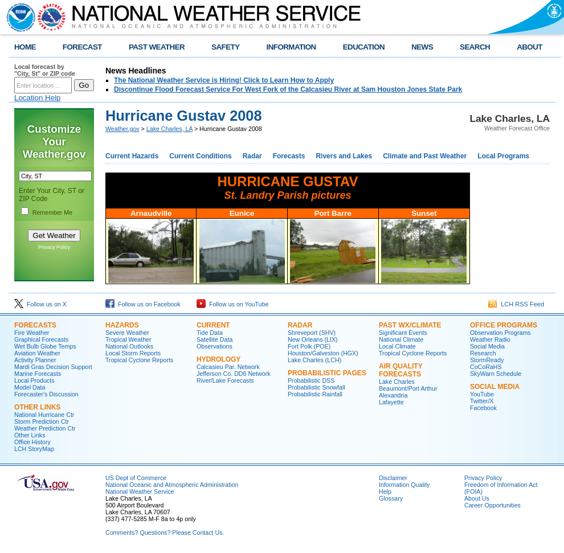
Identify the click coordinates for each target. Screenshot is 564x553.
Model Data (30, 387)
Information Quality (404, 484)
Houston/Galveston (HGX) (323, 353)
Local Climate (397, 346)
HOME (25, 47)
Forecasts (289, 156)
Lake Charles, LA (169, 128)
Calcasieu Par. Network (228, 366)
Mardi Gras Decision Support (53, 366)
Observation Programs (500, 332)
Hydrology (218, 359)
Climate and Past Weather (425, 156)
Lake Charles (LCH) (314, 360)
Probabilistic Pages (327, 373)
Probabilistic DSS (311, 380)
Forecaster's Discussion (46, 394)
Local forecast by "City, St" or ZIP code (44, 70)
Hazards (122, 325)
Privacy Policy (54, 247)
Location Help (37, 97)
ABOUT (529, 47)
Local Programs (503, 156)
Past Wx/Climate (410, 325)
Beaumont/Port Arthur (408, 388)
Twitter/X (481, 401)
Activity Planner (35, 360)
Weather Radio (490, 339)
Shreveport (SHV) (312, 332)
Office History (32, 442)
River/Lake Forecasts (225, 380)
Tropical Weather (128, 339)
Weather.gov (122, 128)
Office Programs (503, 325)
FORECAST (82, 47)
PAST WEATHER (157, 47)
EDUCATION (364, 47)
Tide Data (210, 332)
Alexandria (393, 395)
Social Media (487, 346)
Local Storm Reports (133, 353)
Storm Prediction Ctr (41, 421)
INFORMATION (291, 47)
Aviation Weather (37, 353)
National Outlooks (129, 346)
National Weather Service (139, 491)
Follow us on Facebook (143, 304)
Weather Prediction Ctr (45, 428)
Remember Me (52, 212)
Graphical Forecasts (41, 339)
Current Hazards (131, 156)
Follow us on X (40, 304)
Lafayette (391, 402)
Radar (252, 156)
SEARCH (475, 47)
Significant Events (403, 332)
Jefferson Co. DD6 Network (234, 373)
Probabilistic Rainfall (315, 394)
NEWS (422, 47)
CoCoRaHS (486, 366)
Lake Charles (397, 381)
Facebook (483, 407)
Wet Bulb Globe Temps (45, 346)
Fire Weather (31, 332)
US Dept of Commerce (135, 477)
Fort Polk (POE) (309, 346)
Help (385, 491)
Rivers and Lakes (344, 156)
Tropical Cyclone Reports (139, 360)
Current (213, 325)
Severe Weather (127, 332)
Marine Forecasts (37, 373)
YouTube (482, 394)
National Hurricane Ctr (44, 414)
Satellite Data (214, 339)
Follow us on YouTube (232, 304)
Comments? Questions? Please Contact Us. (164, 532)
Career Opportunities (492, 505)
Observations (214, 346)
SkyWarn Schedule (495, 373)
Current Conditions (200, 156)
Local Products (34, 380)
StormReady (487, 360)
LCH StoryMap (34, 448)
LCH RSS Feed (516, 304)
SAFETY (225, 47)
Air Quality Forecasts (400, 370)
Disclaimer (393, 477)
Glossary (391, 498)
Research (483, 353)
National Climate (401, 339)
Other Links (37, 407)
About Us (476, 498)
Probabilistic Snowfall (316, 387)
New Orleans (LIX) (313, 339)
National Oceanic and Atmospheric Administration (171, 484)
